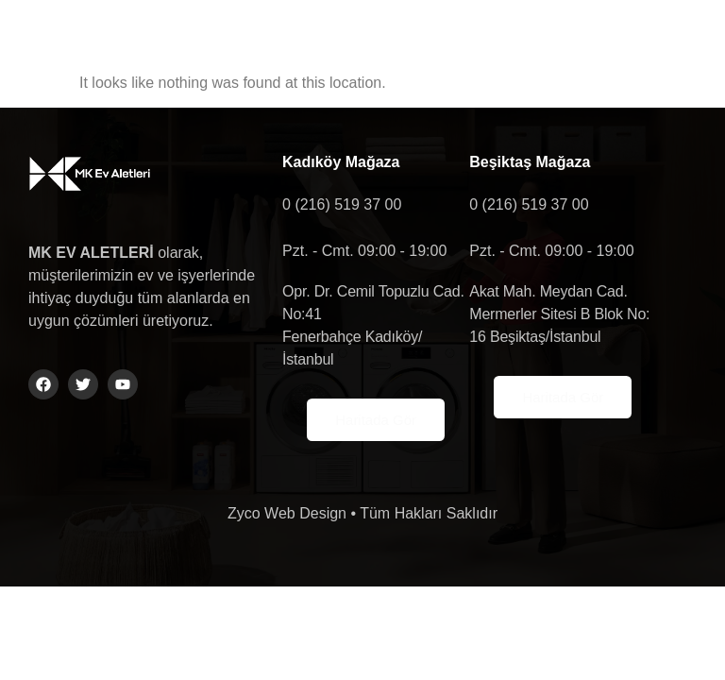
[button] (596, 42)
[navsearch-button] (668, 42)
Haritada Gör (375, 420)
